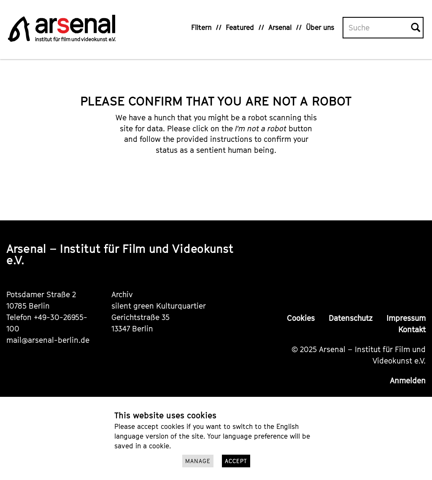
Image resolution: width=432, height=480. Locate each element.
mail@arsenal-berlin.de (47, 340)
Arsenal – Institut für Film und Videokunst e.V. (119, 254)
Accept (236, 461)
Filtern (201, 27)
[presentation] (229, 182)
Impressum (406, 318)
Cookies (301, 318)
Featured (240, 27)
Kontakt (412, 329)
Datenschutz (351, 318)
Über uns (320, 27)
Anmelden (408, 380)
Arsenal (280, 27)
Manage (198, 461)
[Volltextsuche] (377, 28)
